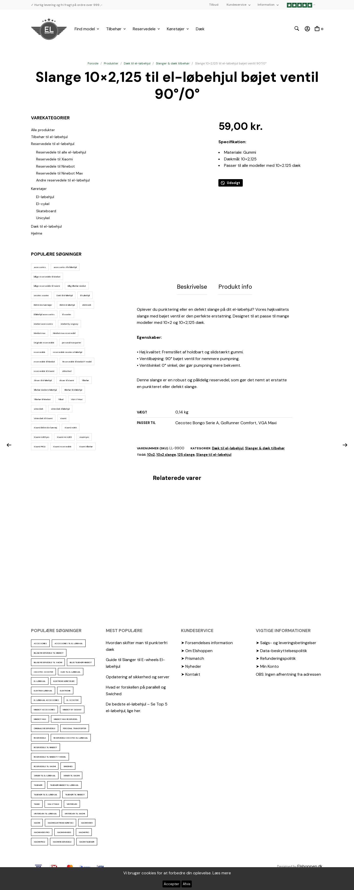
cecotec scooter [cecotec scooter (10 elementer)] (41, 295)
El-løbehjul (45, 197)
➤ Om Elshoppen (197, 652)
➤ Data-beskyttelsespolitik (281, 652)
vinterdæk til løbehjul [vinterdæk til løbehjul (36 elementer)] (60, 409)
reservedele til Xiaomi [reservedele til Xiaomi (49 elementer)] (44, 371)
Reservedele (144, 29)
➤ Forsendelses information (207, 644)
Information (266, 5)
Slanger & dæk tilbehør (173, 63)
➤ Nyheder (191, 668)
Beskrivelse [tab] (192, 290)
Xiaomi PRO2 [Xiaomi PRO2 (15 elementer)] (39, 446)
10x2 (151, 456)
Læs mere (222, 873)
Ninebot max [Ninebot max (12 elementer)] (39, 333)
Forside (93, 63)
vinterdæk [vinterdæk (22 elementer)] (38, 409)
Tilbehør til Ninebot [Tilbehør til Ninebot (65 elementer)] (42, 399)
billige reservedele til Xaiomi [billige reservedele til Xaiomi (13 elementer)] (47, 286)
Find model (85, 29)
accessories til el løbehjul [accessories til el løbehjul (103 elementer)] (65, 267)
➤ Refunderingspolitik (276, 660)
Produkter (111, 63)
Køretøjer (176, 29)
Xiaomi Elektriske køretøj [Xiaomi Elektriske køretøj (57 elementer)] (45, 427)
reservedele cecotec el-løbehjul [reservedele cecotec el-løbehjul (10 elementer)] (67, 352)
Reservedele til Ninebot (55, 166)
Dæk (200, 29)
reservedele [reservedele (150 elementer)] (39, 352)
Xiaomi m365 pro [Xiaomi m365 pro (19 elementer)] (41, 437)
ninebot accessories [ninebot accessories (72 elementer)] (43, 324)
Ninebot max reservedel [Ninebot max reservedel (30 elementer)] (64, 333)
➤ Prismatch (192, 660)
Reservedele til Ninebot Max (59, 173)
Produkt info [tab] (235, 290)
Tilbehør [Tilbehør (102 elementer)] (85, 380)
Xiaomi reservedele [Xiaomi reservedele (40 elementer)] (62, 446)
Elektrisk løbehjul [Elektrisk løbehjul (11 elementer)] (67, 305)
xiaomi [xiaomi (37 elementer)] (63, 418)
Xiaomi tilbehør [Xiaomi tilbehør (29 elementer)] (86, 446)
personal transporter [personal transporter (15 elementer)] (71, 342)
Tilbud (213, 5)
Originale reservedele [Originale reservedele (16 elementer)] (44, 342)
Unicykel (43, 218)
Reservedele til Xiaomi (54, 159)
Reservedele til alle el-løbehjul (61, 152)
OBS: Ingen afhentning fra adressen (288, 676)
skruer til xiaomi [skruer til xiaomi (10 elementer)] (66, 380)
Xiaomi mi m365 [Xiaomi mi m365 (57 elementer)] (64, 437)
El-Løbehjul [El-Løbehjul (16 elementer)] (85, 295)
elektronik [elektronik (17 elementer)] (86, 305)
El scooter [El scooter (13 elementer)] (66, 314)
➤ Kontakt (190, 676)
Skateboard (46, 211)
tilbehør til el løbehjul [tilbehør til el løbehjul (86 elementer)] (73, 390)
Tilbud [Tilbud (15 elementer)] (60, 399)
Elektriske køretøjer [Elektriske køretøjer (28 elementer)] (43, 305)
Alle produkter (43, 130)
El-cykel (42, 203)
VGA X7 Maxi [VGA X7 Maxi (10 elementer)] (77, 399)
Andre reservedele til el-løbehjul (63, 180)
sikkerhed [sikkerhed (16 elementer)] (66, 371)
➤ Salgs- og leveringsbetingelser (286, 644)
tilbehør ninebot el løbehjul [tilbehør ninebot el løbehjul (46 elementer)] (45, 390)
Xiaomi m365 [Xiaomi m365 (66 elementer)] (71, 427)
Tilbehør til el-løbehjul (49, 136)
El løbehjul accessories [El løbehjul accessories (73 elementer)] (44, 314)
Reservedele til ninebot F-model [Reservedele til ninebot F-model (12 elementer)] (77, 361)
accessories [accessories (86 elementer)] (40, 267)
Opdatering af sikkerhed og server (137, 678)
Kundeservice (236, 5)
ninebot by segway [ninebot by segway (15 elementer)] (69, 324)
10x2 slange (166, 456)
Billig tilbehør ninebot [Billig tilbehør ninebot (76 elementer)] (77, 286)
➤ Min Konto (267, 668)
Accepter (171, 884)
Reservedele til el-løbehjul (52, 143)
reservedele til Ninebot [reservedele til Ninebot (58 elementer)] (44, 361)
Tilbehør (114, 29)
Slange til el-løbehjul (213, 456)
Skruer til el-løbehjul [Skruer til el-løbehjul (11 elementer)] (43, 380)
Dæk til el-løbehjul (137, 63)
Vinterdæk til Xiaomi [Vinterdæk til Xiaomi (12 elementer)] (43, 418)
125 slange (186, 456)
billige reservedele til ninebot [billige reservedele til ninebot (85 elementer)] (47, 276)
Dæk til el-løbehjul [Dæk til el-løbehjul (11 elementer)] (65, 295)
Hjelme (36, 233)
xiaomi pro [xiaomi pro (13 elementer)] (84, 437)
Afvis (186, 884)
